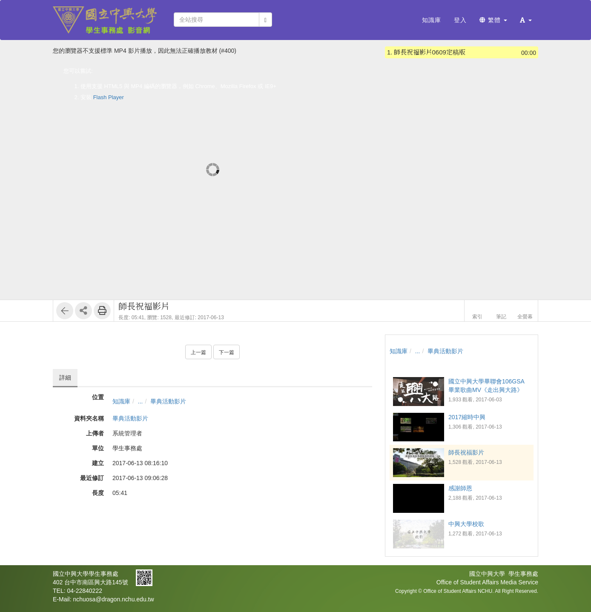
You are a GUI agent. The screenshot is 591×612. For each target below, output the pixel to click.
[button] (526, 20)
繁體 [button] (493, 20)
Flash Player (108, 97)
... (140, 401)
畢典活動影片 (168, 401)
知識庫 (121, 401)
